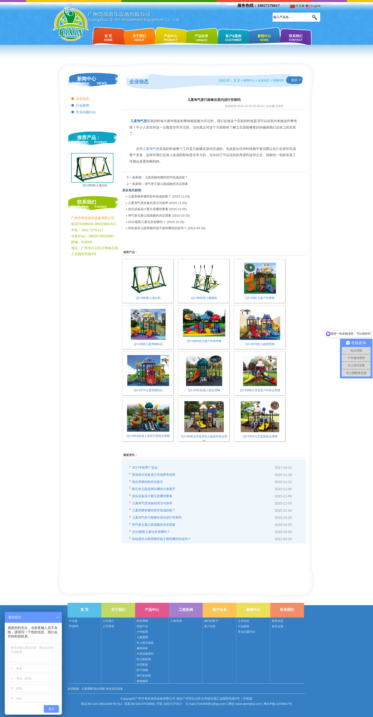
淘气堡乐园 (144, 675)
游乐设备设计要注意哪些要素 (148, 209)
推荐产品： (89, 137)
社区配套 (142, 664)
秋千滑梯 (142, 670)
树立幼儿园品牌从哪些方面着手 (153, 489)
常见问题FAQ (86, 112)
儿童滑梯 (87, 688)
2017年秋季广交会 (144, 467)
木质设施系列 (145, 653)
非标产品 (142, 626)
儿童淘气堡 (151, 149)
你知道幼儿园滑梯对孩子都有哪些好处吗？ (157, 228)
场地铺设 (142, 681)
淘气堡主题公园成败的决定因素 (166, 184)
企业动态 (82, 99)
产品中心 (170, 37)
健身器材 (142, 648)
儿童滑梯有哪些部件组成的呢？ (166, 177)
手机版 (247, 698)
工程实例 (186, 610)
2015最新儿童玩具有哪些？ (147, 222)
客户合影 (210, 626)
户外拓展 (142, 631)
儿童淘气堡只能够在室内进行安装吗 (157, 517)
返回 (294, 80)
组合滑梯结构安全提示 (147, 482)
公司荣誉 (108, 626)
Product (100, 142)
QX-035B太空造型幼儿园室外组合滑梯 (204, 436)
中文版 (297, 6)
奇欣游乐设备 (114, 688)
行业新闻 (82, 105)
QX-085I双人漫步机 (95, 185)
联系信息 (277, 621)
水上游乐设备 (145, 642)
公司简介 (108, 621)
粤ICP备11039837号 (278, 704)
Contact (100, 206)
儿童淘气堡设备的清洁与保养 (148, 203)
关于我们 (139, 37)
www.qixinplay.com (248, 704)
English (313, 6)
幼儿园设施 (144, 659)
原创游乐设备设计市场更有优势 (153, 474)
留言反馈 (277, 626)
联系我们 (296, 37)
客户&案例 (233, 37)
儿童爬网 (142, 637)
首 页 (108, 37)
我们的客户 (211, 621)
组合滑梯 (142, 621)
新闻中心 (264, 37)
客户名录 (219, 610)
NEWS (102, 83)
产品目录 (201, 37)
